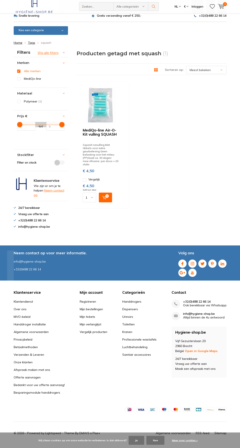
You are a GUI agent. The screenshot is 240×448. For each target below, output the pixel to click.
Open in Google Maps (201, 354)
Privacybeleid (23, 342)
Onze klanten (23, 365)
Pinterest (212, 266)
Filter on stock (41, 166)
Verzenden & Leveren (29, 358)
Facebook (182, 266)
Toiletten (128, 327)
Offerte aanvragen (27, 380)
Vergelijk (133, 120)
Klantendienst (23, 305)
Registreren (88, 305)
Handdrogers (131, 305)
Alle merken (32, 74)
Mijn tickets (87, 320)
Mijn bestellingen (91, 312)
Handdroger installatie (30, 327)
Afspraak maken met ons (32, 373)
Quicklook (164, 135)
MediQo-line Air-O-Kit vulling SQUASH (159, 93)
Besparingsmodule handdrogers (37, 396)
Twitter (202, 266)
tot (39, 129)
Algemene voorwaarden (31, 335)
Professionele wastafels (139, 342)
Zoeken (153, 6)
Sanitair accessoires (136, 358)
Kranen (127, 335)
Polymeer (33, 105)
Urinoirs (127, 320)
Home (18, 46)
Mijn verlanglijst (90, 327)
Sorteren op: (174, 73)
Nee (155, 440)
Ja (136, 440)
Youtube (192, 275)
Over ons (20, 312)
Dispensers (130, 312)
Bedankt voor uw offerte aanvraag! (39, 388)
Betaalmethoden (26, 350)
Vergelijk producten (93, 335)
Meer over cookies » (185, 440)
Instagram (192, 266)
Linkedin (222, 266)
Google (182, 275)
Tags (31, 46)
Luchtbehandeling (134, 350)
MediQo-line (32, 82)
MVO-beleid (22, 320)
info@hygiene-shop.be (199, 317)
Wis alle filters (48, 56)
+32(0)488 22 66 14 (213, 19)
